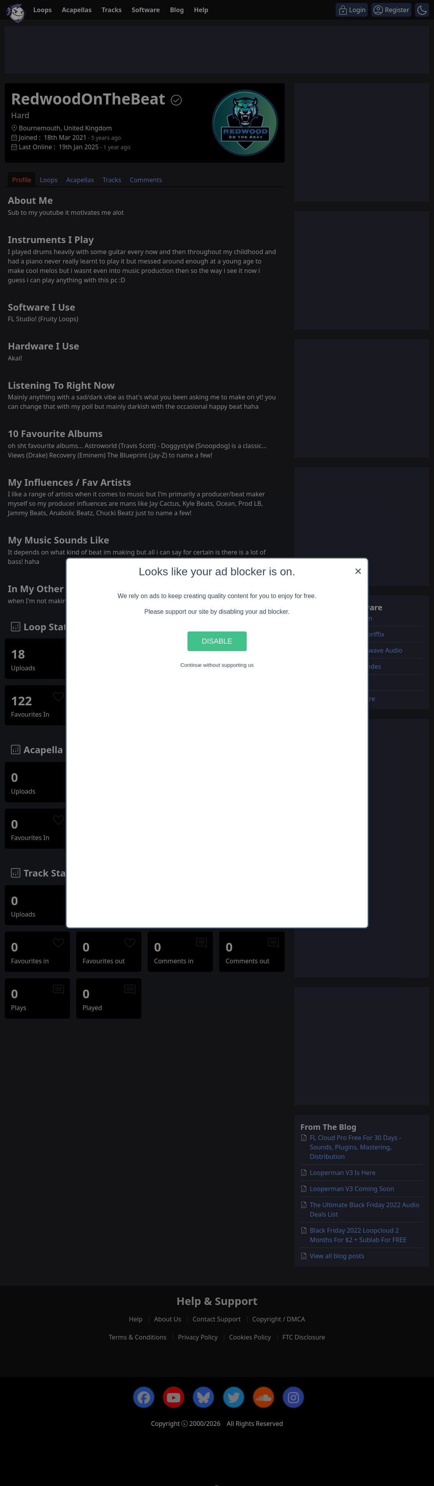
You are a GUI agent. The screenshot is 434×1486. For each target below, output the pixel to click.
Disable (217, 641)
